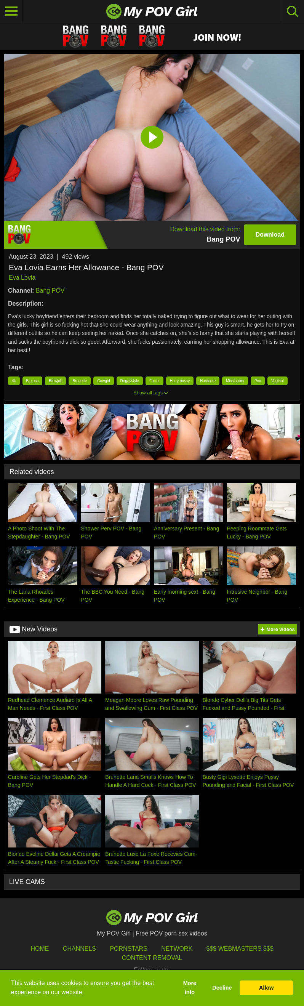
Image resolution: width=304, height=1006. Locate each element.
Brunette (79, 381)
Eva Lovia (22, 277)
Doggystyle (129, 381)
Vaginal (277, 381)
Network (176, 948)
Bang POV (50, 290)
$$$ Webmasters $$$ (240, 948)
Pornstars (128, 948)
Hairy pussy (180, 381)
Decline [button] (222, 988)
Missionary (235, 381)
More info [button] (189, 987)
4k (14, 381)
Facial (154, 381)
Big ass (32, 381)
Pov (257, 381)
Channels (79, 948)
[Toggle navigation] (11, 11)
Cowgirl (103, 381)
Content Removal (152, 958)
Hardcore (208, 381)
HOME (39, 948)
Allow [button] (266, 988)
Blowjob (55, 381)
